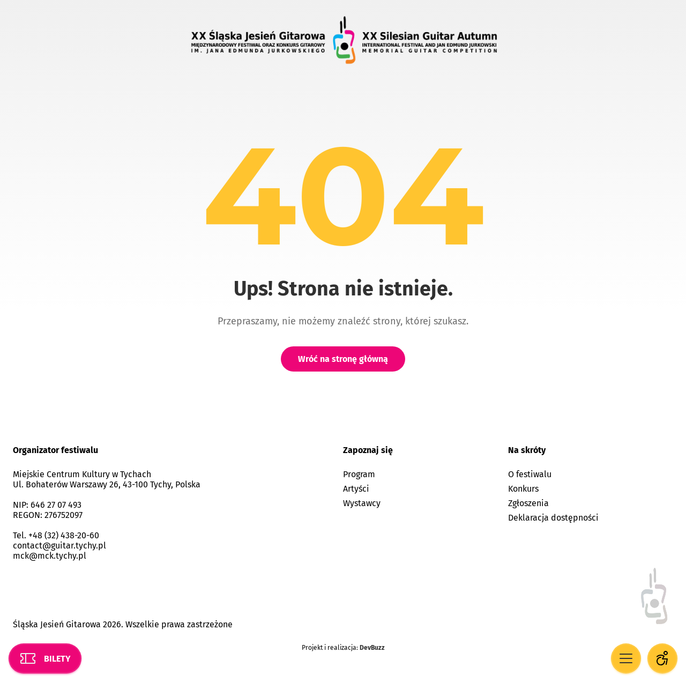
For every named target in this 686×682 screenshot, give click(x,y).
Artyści (356, 489)
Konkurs (523, 489)
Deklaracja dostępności (553, 518)
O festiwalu (529, 474)
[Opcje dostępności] (662, 658)
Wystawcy (362, 503)
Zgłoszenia (528, 503)
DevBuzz (372, 647)
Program (359, 474)
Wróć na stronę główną (343, 359)
